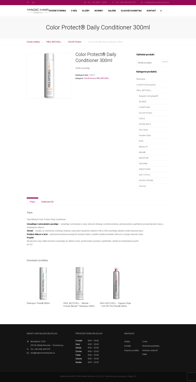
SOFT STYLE (144, 175)
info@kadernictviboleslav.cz (42, 353)
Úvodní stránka (57, 11)
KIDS (141, 141)
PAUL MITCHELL (53, 42)
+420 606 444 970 (42, 349)
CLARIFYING (144, 107)
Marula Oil (143, 147)
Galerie (112, 11)
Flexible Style (145, 135)
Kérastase (140, 79)
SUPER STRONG (146, 180)
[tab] (32, 201)
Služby (86, 11)
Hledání (165, 62)
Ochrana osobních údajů (150, 352)
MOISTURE (144, 158)
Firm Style (143, 130)
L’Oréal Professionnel (146, 85)
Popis (32, 202)
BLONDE (142, 101)
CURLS (142, 118)
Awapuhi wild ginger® (148, 96)
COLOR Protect (74, 42)
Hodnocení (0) (47, 202)
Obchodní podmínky (151, 346)
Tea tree (142, 186)
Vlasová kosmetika (131, 11)
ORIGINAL (143, 163)
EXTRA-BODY (145, 124)
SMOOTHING (144, 169)
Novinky (98, 11)
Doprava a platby (131, 350)
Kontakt (151, 11)
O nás (74, 11)
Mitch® (142, 152)
